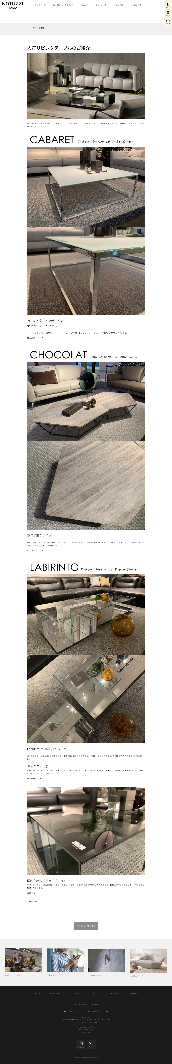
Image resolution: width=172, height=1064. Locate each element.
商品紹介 (84, 4)
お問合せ (31, 892)
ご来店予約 (32, 901)
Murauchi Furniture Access (81, 1057)
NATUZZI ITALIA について (63, 4)
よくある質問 (135, 4)
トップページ (40, 4)
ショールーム (101, 4)
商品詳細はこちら (35, 338)
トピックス (118, 4)
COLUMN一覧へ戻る (86, 926)
